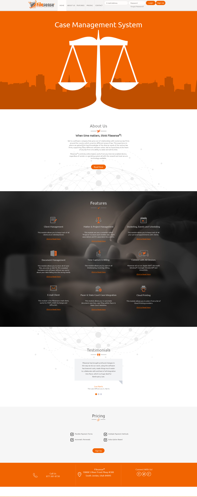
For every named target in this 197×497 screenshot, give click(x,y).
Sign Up (160, 3)
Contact (99, 5)
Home (62, 5)
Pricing (90, 5)
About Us (71, 5)
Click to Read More (54, 239)
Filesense (98, 474)
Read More (98, 167)
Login (150, 3)
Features (80, 5)
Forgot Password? (137, 6)
